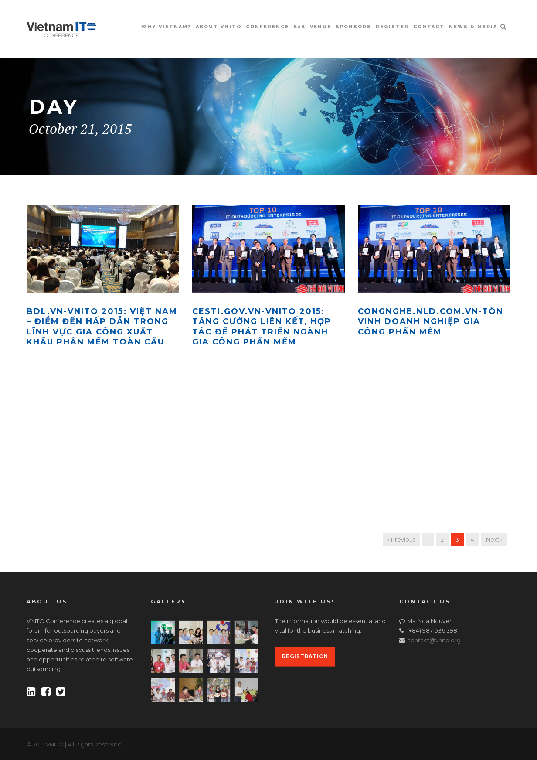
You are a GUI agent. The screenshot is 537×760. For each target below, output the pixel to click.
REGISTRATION (305, 656)
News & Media (473, 27)
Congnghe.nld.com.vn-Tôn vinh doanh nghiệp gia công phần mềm (430, 322)
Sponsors (353, 27)
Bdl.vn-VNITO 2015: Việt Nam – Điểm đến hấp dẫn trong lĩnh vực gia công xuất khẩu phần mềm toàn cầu (102, 327)
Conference (267, 27)
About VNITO (218, 27)
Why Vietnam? (166, 27)
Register (392, 27)
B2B (299, 27)
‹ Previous (401, 539)
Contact (429, 27)
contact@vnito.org (434, 640)
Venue (320, 27)
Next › (494, 539)
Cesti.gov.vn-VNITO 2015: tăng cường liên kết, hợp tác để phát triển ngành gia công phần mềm (261, 327)
